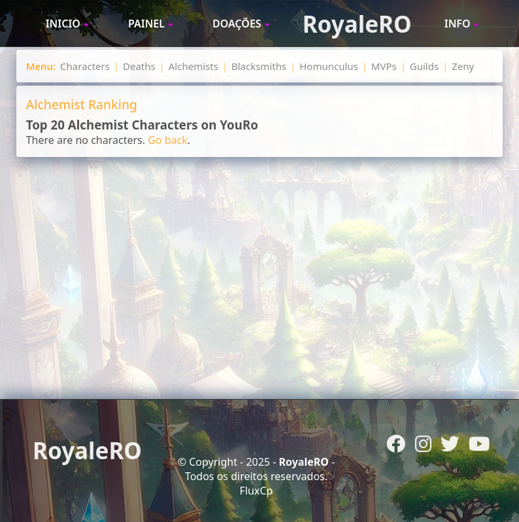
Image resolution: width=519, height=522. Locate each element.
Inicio (63, 23)
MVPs (384, 66)
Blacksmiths (258, 66)
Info (457, 23)
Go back (168, 140)
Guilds (424, 66)
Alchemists (193, 66)
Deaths (139, 66)
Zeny (463, 66)
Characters (85, 66)
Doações (236, 23)
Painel (146, 23)
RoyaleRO (357, 24)
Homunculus (328, 66)
